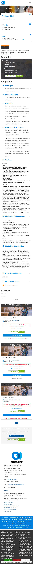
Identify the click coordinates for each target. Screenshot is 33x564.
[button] (16, 160)
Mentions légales (18, 520)
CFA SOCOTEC (7, 511)
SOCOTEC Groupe (8, 502)
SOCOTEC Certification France (11, 507)
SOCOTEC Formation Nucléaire (11, 506)
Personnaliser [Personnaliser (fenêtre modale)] (25, 560)
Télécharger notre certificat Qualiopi (12, 518)
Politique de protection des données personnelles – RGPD (17, 521)
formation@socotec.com (16, 484)
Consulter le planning (16, 320)
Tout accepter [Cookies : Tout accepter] (7, 560)
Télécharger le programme (11, 285)
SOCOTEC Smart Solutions (10, 509)
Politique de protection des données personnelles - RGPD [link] (17, 562)
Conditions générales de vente (16, 523)
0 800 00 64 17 (12, 479)
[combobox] (7, 298)
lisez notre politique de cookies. (17, 534)
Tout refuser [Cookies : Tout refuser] (17, 560)
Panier (6, 490)
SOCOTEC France (8, 504)
